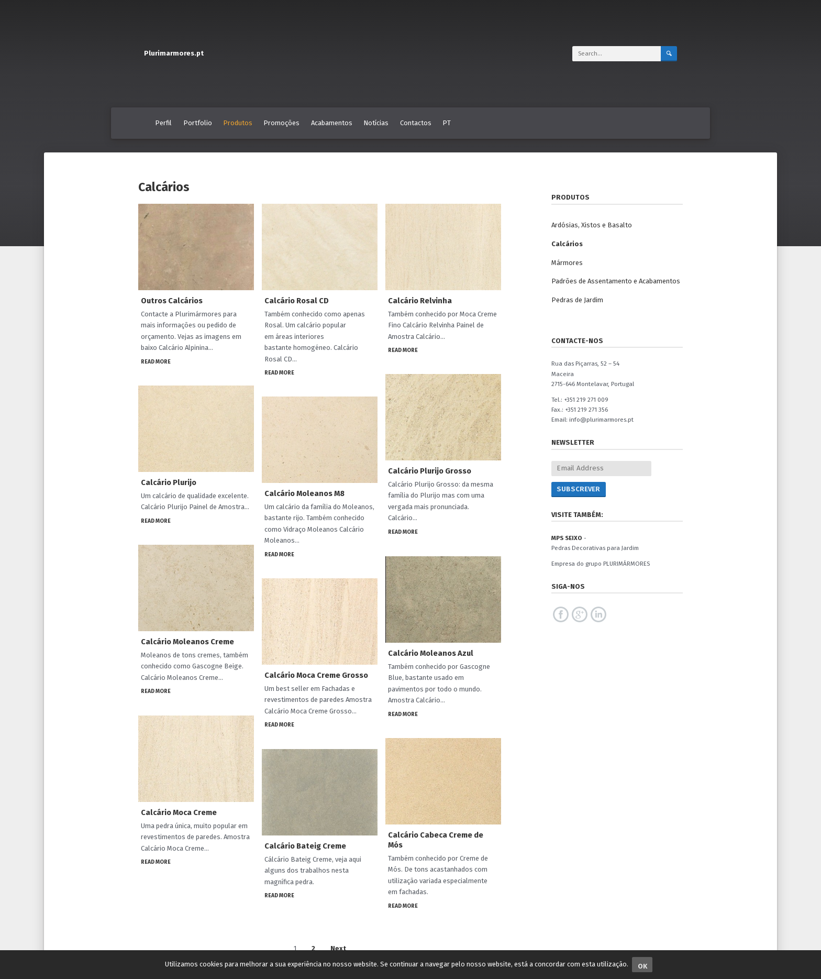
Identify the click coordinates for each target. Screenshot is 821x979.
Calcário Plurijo (168, 482)
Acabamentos (331, 123)
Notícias (376, 123)
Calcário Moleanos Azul (430, 653)
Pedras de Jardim (577, 300)
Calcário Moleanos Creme (187, 641)
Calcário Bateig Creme (305, 846)
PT (446, 123)
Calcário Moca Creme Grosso (316, 675)
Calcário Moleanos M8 (304, 493)
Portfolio (197, 123)
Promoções (281, 123)
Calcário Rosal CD (296, 300)
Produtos (237, 123)
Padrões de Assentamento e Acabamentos (615, 281)
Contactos (415, 123)
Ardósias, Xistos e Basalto (591, 225)
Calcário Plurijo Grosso (429, 471)
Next (338, 948)
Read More (156, 361)
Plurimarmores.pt (174, 53)
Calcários (567, 244)
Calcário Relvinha (420, 300)
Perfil (163, 123)
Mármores (567, 263)
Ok (642, 966)
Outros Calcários (172, 300)
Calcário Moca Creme (179, 812)
